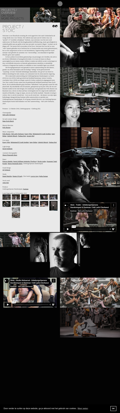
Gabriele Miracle (12, 136)
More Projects (12, 18)
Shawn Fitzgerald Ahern (9, 155)
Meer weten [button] (83, 408)
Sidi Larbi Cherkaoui (8, 115)
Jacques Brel (30, 136)
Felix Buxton (6, 127)
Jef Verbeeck (6, 170)
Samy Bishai (33, 142)
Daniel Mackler (7, 176)
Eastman (25, 189)
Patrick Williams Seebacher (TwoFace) (25, 161)
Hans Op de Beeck (8, 121)
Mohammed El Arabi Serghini (42, 134)
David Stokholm (7, 149)
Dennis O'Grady (17, 176)
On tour (7, 15)
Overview (8, 13)
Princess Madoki (7, 161)
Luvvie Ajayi (34, 176)
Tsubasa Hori (22, 136)
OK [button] (113, 409)
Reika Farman (43, 176)
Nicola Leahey (42, 161)
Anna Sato (5, 183)
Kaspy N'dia (28, 134)
